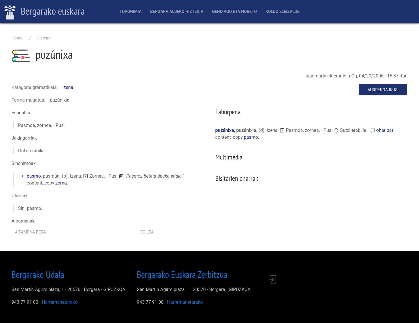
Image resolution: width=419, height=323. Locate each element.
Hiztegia (44, 38)
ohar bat (384, 130)
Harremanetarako (59, 302)
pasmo (34, 176)
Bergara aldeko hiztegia (177, 11)
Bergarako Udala (38, 274)
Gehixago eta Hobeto (234, 11)
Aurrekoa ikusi (383, 90)
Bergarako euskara (44, 11)
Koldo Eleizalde (282, 11)
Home (17, 38)
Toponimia (131, 11)
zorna (61, 183)
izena (67, 87)
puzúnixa (224, 130)
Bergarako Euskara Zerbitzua (182, 274)
